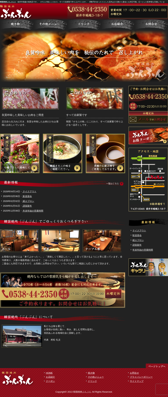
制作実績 (84, 24)
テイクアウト (29, 191)
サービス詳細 (17, 24)
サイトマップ (137, 381)
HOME (49, 373)
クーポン (50, 381)
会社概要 (151, 24)
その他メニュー (96, 377)
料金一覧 (50, 24)
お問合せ (134, 373)
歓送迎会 (27, 196)
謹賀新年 (27, 206)
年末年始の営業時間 (32, 210)
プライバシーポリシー (141, 377)
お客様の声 (117, 24)
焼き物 (91, 373)
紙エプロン (28, 201)
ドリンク (92, 381)
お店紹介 (50, 377)
